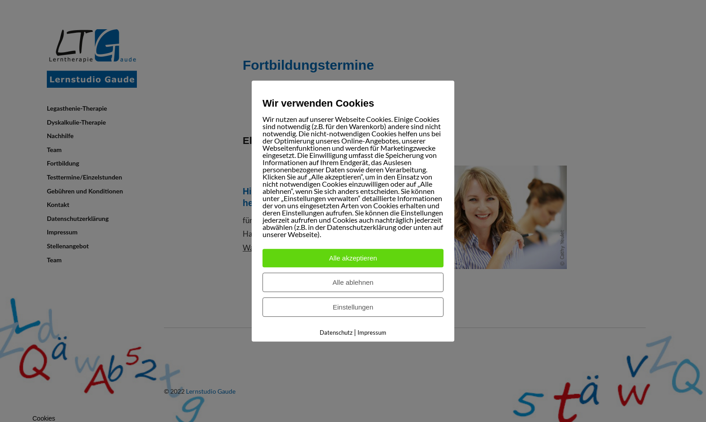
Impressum (372, 332)
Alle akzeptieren (353, 258)
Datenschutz (336, 332)
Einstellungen (353, 307)
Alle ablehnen (353, 282)
